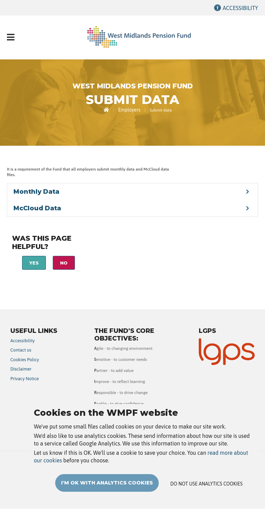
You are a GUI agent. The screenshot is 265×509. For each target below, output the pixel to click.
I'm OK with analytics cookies (107, 490)
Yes (34, 263)
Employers (129, 110)
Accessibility (240, 8)
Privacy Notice (24, 378)
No (64, 263)
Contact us (20, 350)
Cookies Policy (24, 359)
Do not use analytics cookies (206, 490)
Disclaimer (20, 369)
